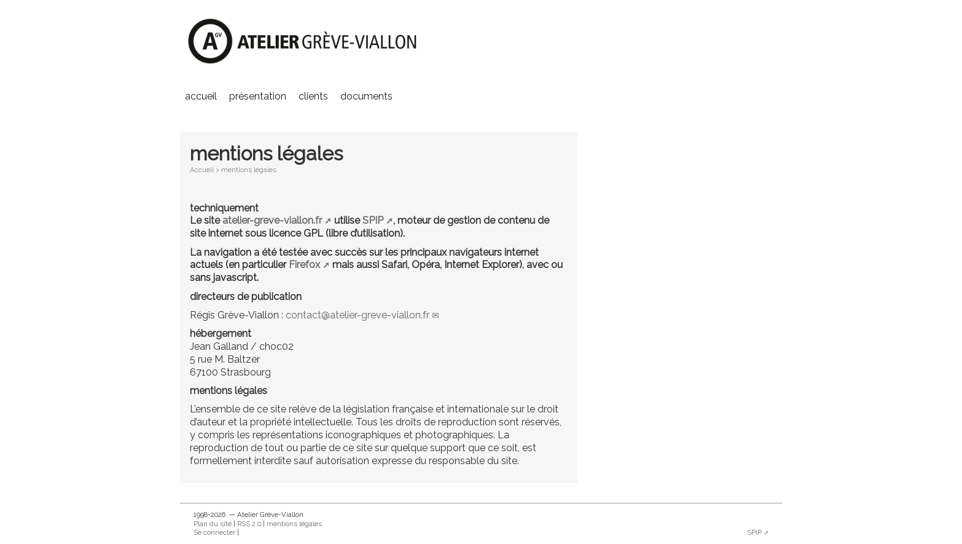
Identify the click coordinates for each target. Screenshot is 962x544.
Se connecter (214, 532)
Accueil (201, 96)
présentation (257, 96)
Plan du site (213, 523)
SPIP (372, 220)
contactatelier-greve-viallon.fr (357, 315)
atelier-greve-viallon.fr (272, 220)
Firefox (304, 264)
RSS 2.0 (249, 523)
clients (313, 96)
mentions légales (294, 523)
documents (366, 96)
